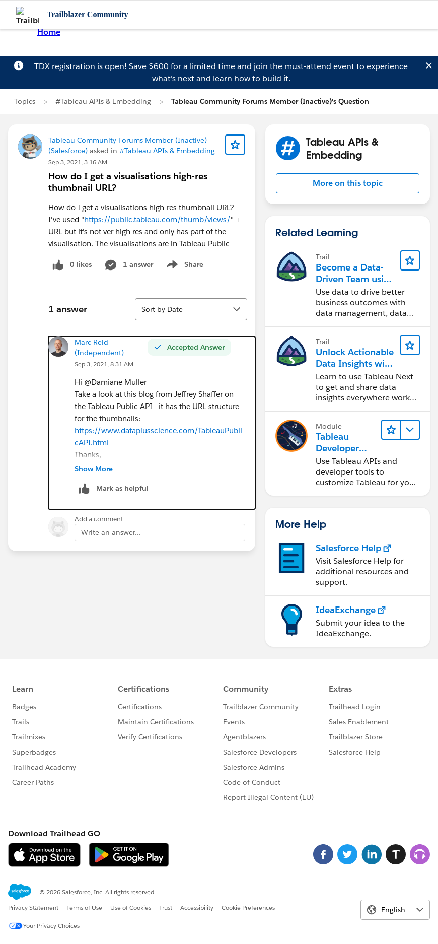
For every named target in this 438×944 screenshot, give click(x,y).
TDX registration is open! (80, 66)
